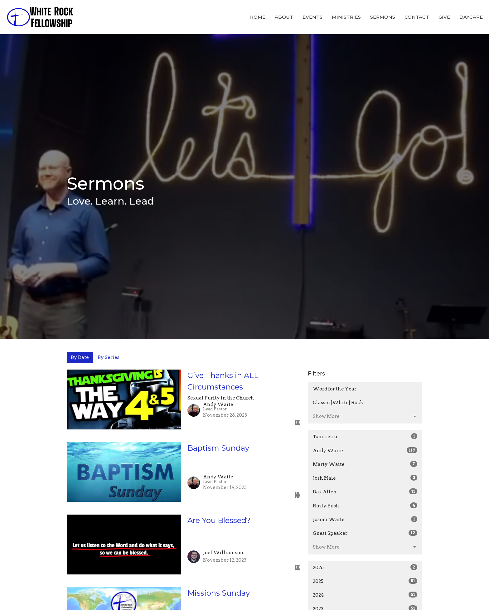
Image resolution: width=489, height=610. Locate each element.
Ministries (346, 17)
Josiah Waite (365, 519)
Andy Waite (365, 450)
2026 (365, 567)
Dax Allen (365, 491)
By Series (108, 357)
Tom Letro (365, 436)
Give (444, 17)
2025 (365, 581)
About (284, 17)
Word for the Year (334, 389)
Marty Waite (365, 464)
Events (312, 17)
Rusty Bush (365, 505)
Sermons (382, 17)
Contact (416, 17)
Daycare (471, 17)
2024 (365, 595)
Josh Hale (365, 478)
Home (257, 17)
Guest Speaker (365, 533)
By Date (80, 357)
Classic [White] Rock (338, 402)
